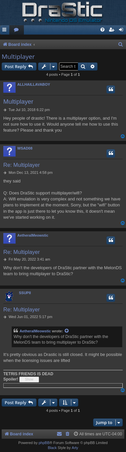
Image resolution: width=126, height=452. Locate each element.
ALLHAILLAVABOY (33, 84)
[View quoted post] (67, 331)
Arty (75, 448)
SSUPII (25, 293)
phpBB (43, 443)
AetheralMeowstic (32, 235)
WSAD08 (24, 148)
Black (52, 448)
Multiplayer (18, 56)
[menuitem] (16, 30)
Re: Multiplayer (21, 165)
